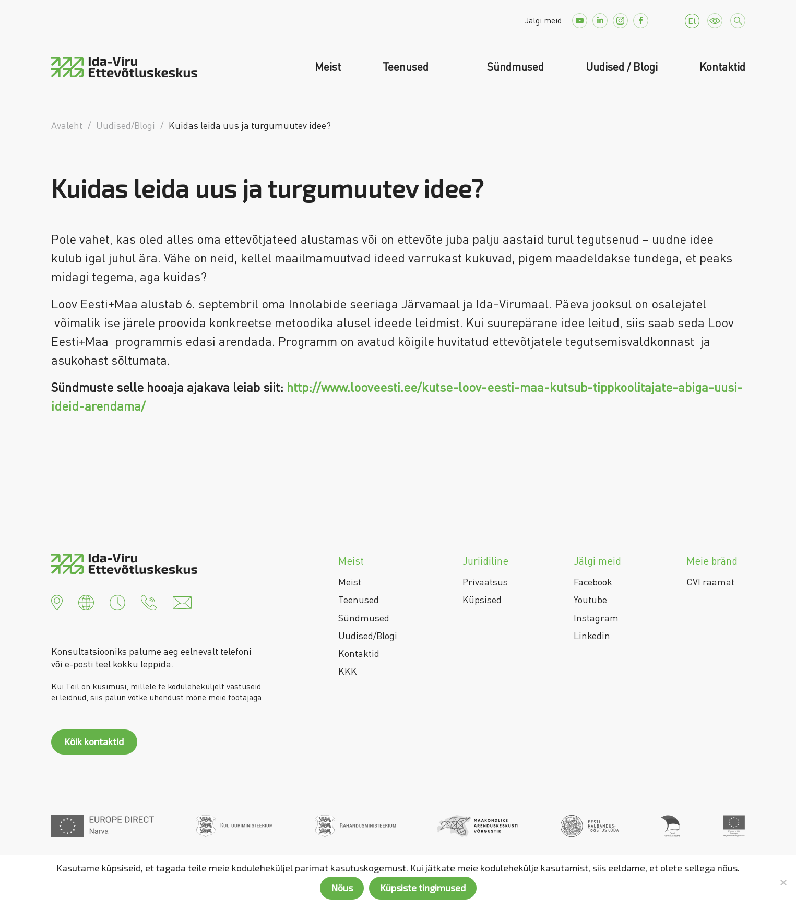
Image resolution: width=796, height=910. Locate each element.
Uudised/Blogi (367, 635)
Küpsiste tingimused (423, 887)
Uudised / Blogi (622, 67)
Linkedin (592, 635)
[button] (57, 601)
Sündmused (515, 67)
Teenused (407, 67)
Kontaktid (722, 67)
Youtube (590, 599)
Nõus (342, 887)
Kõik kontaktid (94, 741)
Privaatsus (485, 582)
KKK (347, 671)
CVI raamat (710, 582)
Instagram (596, 618)
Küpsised (482, 599)
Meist (328, 67)
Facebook (593, 582)
